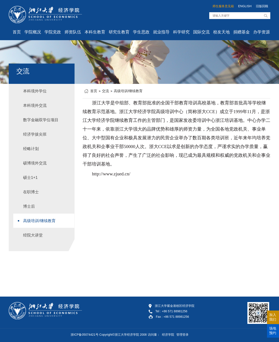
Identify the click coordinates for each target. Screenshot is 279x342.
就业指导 (161, 32)
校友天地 (221, 32)
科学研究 (181, 32)
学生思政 (141, 32)
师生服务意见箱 (223, 6)
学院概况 (32, 32)
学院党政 (52, 32)
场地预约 (272, 330)
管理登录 (182, 334)
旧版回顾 (262, 6)
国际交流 (201, 32)
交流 (105, 91)
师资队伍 (73, 32)
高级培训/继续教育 (128, 91)
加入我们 (272, 317)
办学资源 (261, 32)
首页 (17, 32)
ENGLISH (245, 6)
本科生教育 (95, 32)
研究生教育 (119, 32)
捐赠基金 (241, 32)
